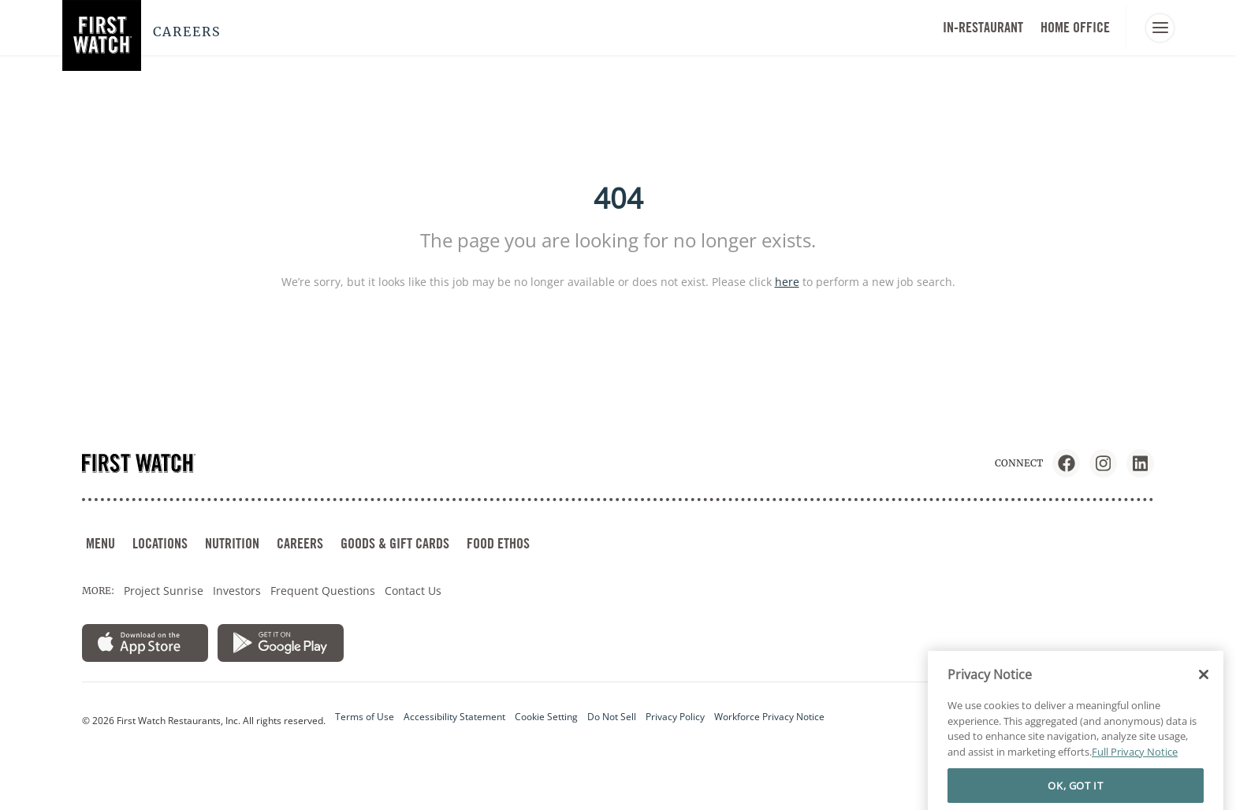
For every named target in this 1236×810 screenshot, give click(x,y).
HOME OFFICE (1075, 27)
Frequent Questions (322, 590)
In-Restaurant (983, 27)
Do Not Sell (611, 716)
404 (618, 198)
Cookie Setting (546, 716)
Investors (237, 590)
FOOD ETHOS (498, 543)
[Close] (1203, 727)
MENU (100, 543)
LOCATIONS (160, 543)
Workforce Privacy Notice (769, 716)
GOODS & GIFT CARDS (395, 543)
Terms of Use (364, 716)
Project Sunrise (163, 590)
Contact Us (413, 590)
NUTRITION (232, 543)
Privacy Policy (675, 716)
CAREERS (300, 543)
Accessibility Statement (454, 716)
